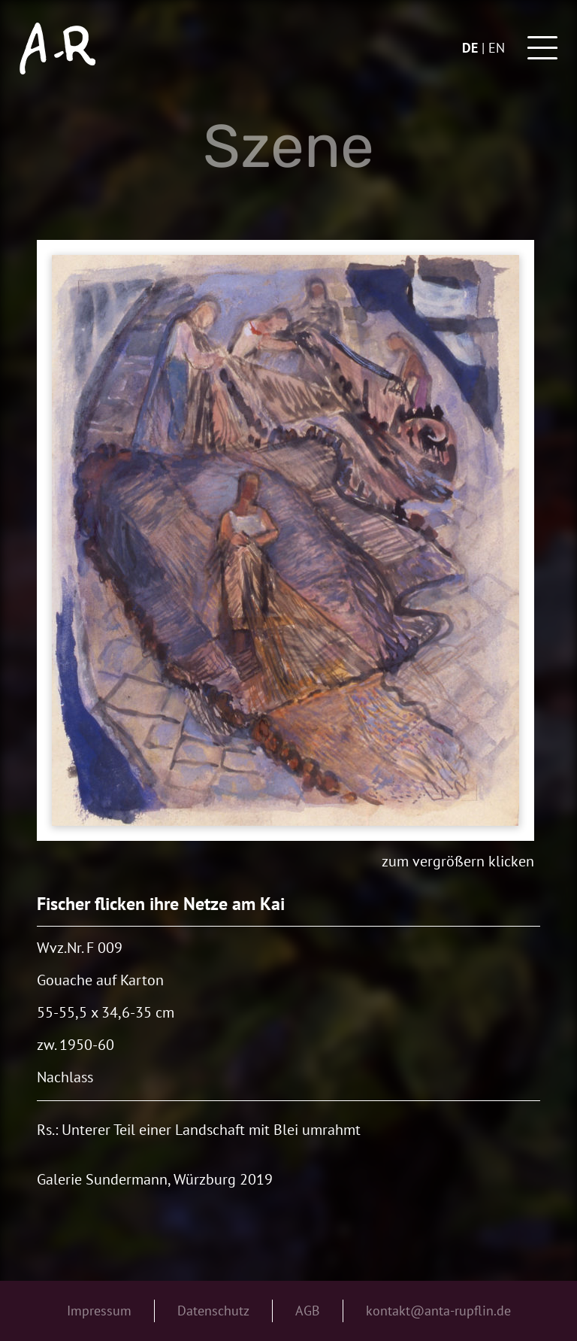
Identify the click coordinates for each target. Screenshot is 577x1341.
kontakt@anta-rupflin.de (438, 1310)
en (496, 47)
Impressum (99, 1310)
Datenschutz (213, 1310)
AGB (307, 1310)
